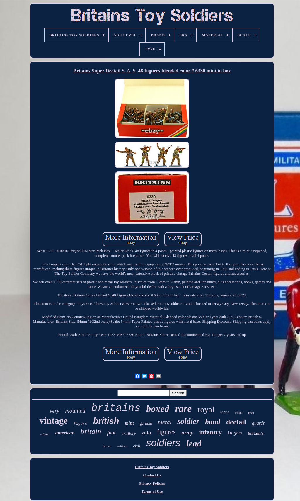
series (224, 412)
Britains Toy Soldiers (152, 467)
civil (136, 446)
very (54, 411)
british (106, 421)
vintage (53, 420)
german (146, 423)
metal (165, 422)
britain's (256, 433)
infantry (210, 432)
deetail (236, 422)
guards (258, 423)
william (122, 446)
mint (129, 423)
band (212, 422)
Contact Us (152, 475)
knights (235, 433)
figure (80, 424)
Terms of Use (152, 491)
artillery (128, 433)
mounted (75, 410)
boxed (157, 408)
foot (111, 433)
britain (91, 431)
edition (45, 434)
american (65, 433)
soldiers (163, 442)
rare (183, 408)
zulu (146, 433)
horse (107, 446)
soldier (188, 421)
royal (205, 409)
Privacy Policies (152, 483)
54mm (238, 412)
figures (166, 432)
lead (194, 443)
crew (251, 412)
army (187, 432)
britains (115, 408)
